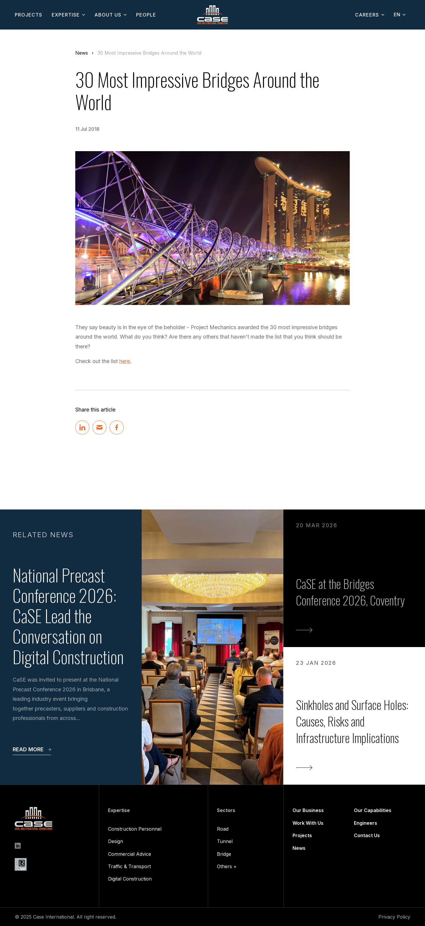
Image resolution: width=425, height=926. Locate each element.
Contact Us (367, 835)
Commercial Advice (129, 854)
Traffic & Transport (129, 866)
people (146, 15)
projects (28, 15)
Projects (302, 835)
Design (115, 841)
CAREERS (367, 14)
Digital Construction (130, 879)
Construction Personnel (134, 829)
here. (125, 361)
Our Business (308, 810)
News (81, 53)
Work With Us (307, 823)
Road (222, 829)
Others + (227, 866)
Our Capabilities (372, 810)
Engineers (365, 823)
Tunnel (225, 841)
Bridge (224, 854)
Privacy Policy (394, 917)
